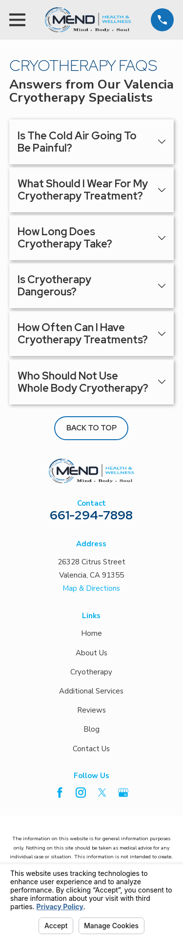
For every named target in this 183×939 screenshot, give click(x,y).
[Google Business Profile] (123, 792)
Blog (91, 729)
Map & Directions (91, 588)
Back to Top (91, 428)
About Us (91, 653)
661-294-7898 (91, 515)
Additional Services (91, 691)
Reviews (91, 710)
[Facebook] (60, 792)
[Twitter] (102, 792)
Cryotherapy (91, 672)
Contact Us (91, 749)
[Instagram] (81, 792)
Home (91, 633)
